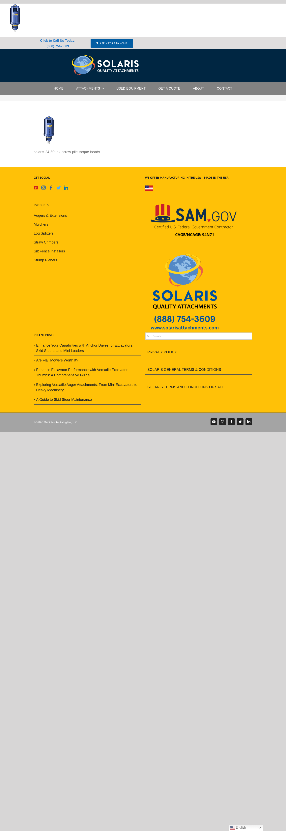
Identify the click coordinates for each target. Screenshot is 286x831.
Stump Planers (45, 260)
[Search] (148, 336)
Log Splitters (44, 233)
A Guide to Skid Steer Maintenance (64, 400)
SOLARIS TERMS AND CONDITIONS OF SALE (185, 387)
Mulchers (41, 224)
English (238, 827)
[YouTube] (36, 188)
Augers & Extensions (50, 215)
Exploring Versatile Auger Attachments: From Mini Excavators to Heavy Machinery (86, 387)
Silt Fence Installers (49, 251)
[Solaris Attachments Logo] (105, 57)
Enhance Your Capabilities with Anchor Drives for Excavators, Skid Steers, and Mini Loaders (84, 348)
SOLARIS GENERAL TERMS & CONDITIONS (184, 370)
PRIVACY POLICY (162, 352)
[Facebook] (51, 188)
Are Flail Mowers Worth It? (57, 360)
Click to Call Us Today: (57, 40)
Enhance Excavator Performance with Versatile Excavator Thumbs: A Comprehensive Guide (82, 372)
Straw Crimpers (46, 242)
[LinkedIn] (66, 188)
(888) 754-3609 (58, 46)
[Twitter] (58, 188)
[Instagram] (43, 188)
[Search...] (198, 336)
